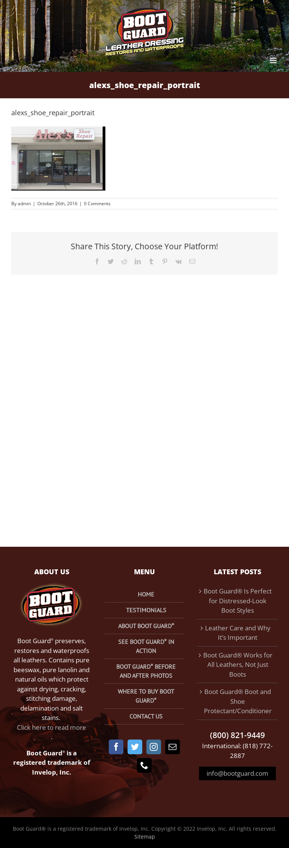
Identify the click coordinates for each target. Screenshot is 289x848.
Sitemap (144, 836)
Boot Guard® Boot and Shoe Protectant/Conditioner (238, 701)
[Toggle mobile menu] (274, 60)
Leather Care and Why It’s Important (238, 633)
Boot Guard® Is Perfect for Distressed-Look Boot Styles (238, 601)
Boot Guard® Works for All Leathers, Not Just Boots (237, 665)
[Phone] (144, 765)
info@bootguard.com (237, 773)
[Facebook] (116, 747)
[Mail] (172, 747)
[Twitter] (135, 747)
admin (24, 203)
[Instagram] (153, 747)
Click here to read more (51, 727)
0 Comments (97, 203)
